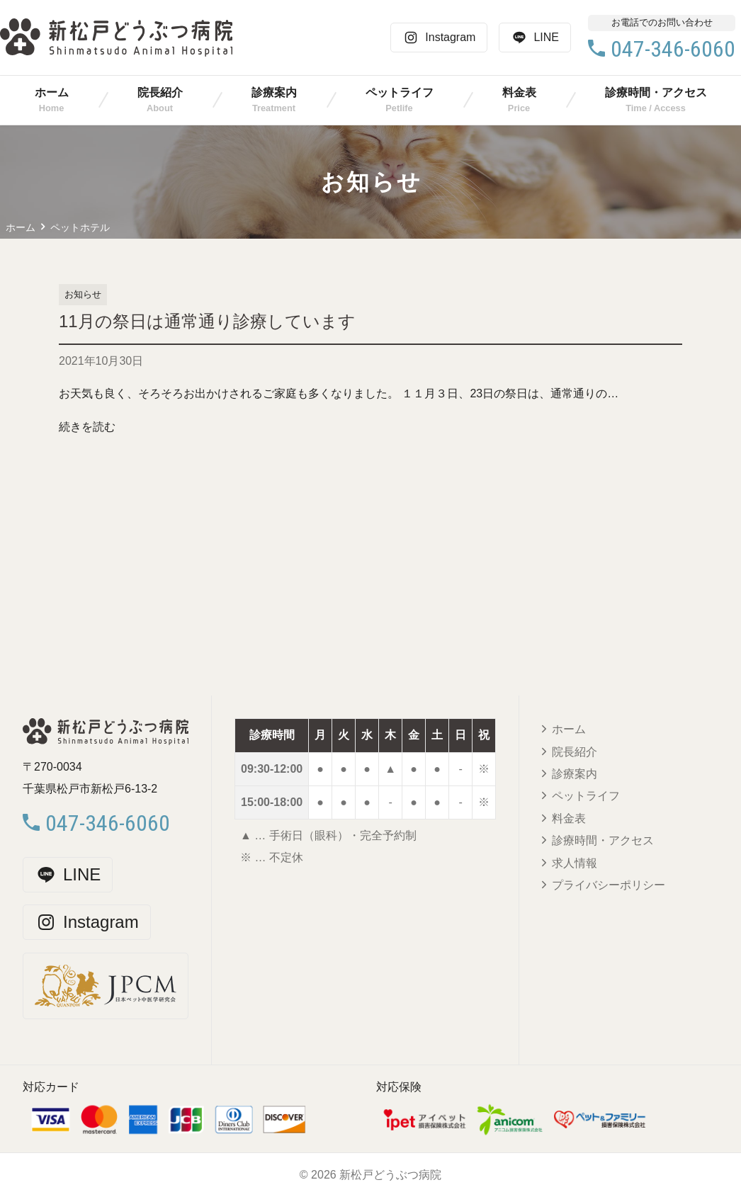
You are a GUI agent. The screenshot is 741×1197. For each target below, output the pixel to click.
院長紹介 (160, 92)
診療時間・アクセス (656, 92)
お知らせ (82, 294)
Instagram (438, 37)
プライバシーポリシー (608, 885)
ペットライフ (400, 92)
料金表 (519, 92)
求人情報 (574, 863)
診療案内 (274, 92)
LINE (535, 37)
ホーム (52, 92)
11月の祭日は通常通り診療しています (207, 321)
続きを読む (87, 427)
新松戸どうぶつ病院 (390, 1175)
